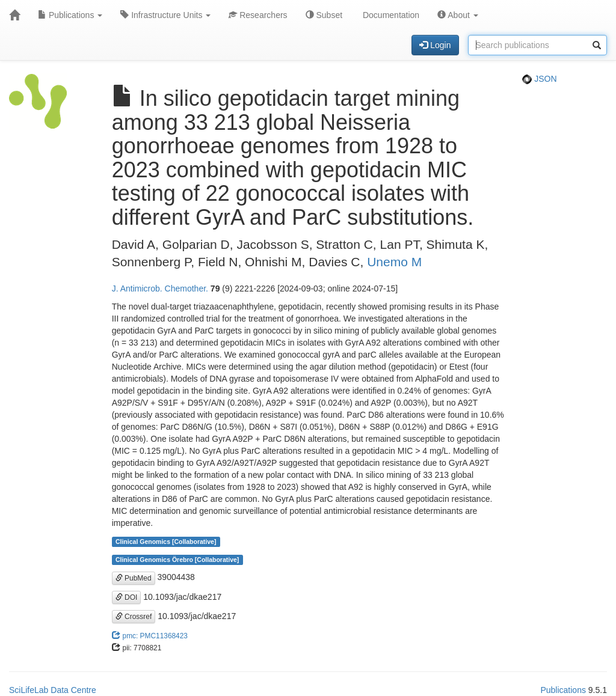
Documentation (389, 15)
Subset (324, 15)
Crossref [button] (134, 616)
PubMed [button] (134, 578)
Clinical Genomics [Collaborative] (166, 541)
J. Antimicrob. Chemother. (160, 288)
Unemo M (394, 262)
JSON (539, 79)
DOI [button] (127, 597)
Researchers (258, 15)
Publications (70, 15)
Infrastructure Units (165, 15)
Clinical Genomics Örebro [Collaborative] (177, 559)
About (457, 15)
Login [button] (435, 45)
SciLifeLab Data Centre (52, 690)
